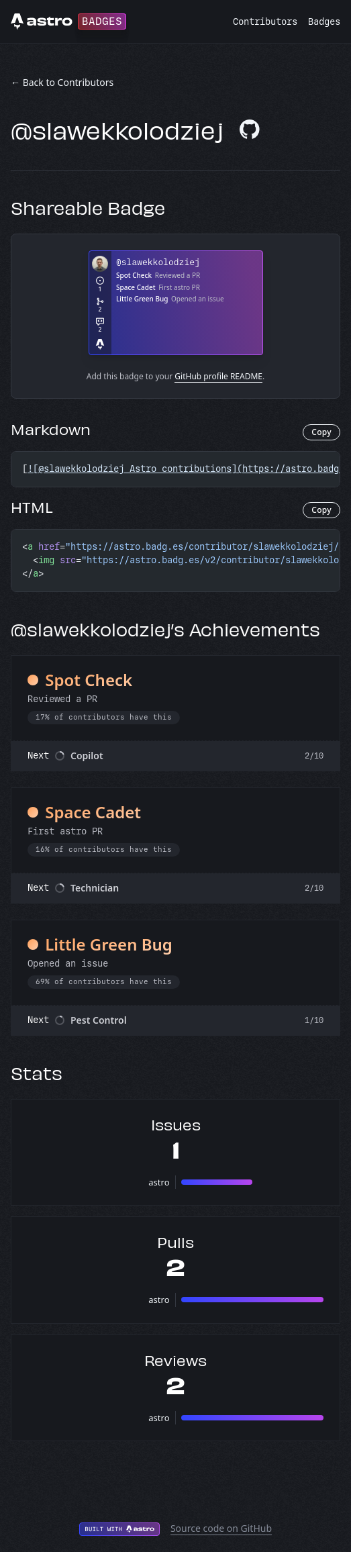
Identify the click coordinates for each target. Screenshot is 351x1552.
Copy (321, 432)
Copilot (86, 755)
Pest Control (98, 1020)
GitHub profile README (218, 376)
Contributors (265, 22)
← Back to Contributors (62, 82)
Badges (324, 22)
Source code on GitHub (221, 1528)
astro (158, 1182)
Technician (94, 887)
